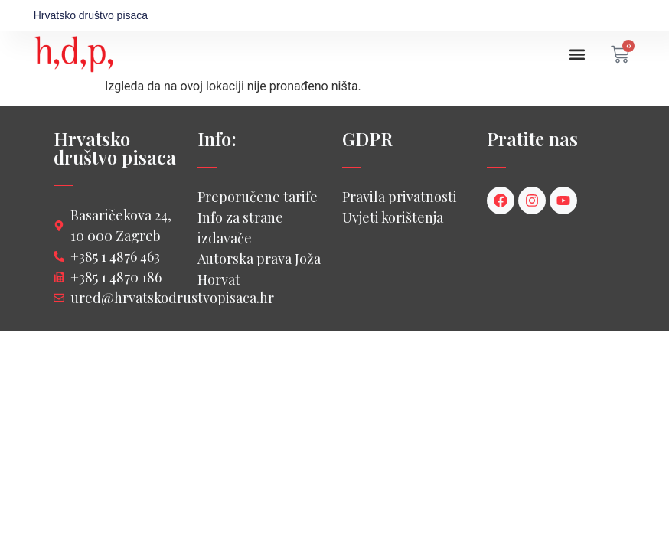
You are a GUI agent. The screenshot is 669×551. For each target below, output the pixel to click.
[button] (576, 54)
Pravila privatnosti (399, 196)
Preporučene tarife (257, 196)
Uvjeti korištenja (392, 217)
